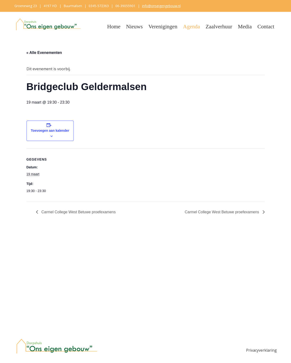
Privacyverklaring (261, 350)
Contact (265, 27)
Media (245, 27)
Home (113, 27)
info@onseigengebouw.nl (161, 6)
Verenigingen (163, 27)
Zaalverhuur (219, 27)
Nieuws (134, 27)
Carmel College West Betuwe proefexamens (78, 212)
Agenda (191, 27)
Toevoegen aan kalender (50, 130)
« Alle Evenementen (44, 53)
